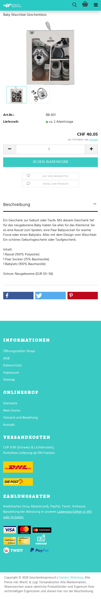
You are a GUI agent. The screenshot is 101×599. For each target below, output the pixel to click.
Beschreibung (16, 205)
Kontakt (9, 425)
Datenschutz (12, 365)
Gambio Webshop (71, 577)
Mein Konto (11, 410)
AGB (6, 358)
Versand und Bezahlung (20, 417)
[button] (18, 295)
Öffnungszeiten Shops (19, 351)
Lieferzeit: (11, 122)
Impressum (11, 373)
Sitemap (9, 380)
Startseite (10, 403)
